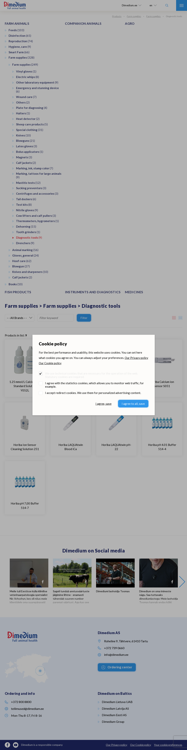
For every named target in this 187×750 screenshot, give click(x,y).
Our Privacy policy (136, 357)
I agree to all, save (133, 403)
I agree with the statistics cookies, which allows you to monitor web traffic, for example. (94, 384)
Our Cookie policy (50, 363)
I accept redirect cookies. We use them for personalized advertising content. (93, 393)
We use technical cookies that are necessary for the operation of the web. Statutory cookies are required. (91, 375)
